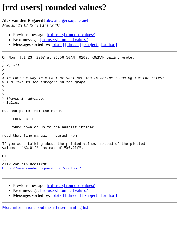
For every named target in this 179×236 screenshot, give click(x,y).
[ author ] (109, 44)
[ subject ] (91, 44)
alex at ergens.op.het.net (67, 20)
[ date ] (58, 44)
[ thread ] (73, 44)
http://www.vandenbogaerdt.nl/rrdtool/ (41, 191)
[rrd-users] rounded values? (71, 34)
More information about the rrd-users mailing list (45, 231)
